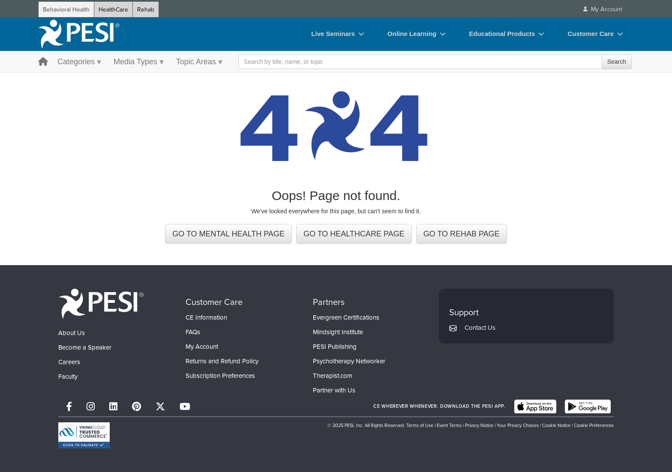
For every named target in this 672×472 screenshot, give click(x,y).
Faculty (68, 376)
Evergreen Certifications (346, 317)
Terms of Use (419, 425)
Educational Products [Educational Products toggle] (502, 33)
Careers (69, 361)
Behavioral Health (66, 9)
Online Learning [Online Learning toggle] (411, 33)
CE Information (206, 317)
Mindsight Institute (338, 331)
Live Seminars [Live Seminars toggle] (333, 33)
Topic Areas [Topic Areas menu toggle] (196, 61)
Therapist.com (332, 375)
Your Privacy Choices (518, 425)
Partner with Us (334, 389)
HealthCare (113, 9)
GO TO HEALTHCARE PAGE (354, 234)
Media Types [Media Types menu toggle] (135, 61)
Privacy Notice (479, 425)
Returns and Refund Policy (222, 360)
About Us (71, 332)
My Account (202, 346)
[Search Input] (435, 61)
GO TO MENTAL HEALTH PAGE (228, 234)
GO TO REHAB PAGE (461, 234)
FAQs (193, 331)
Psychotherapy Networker (349, 360)
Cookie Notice (556, 425)
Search (616, 61)
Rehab (145, 9)
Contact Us (480, 327)
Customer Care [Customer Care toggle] (590, 33)
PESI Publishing (335, 346)
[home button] (43, 62)
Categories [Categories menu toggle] (76, 61)
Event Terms (449, 425)
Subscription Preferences (220, 375)
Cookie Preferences (594, 425)
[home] (79, 34)
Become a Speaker (84, 347)
